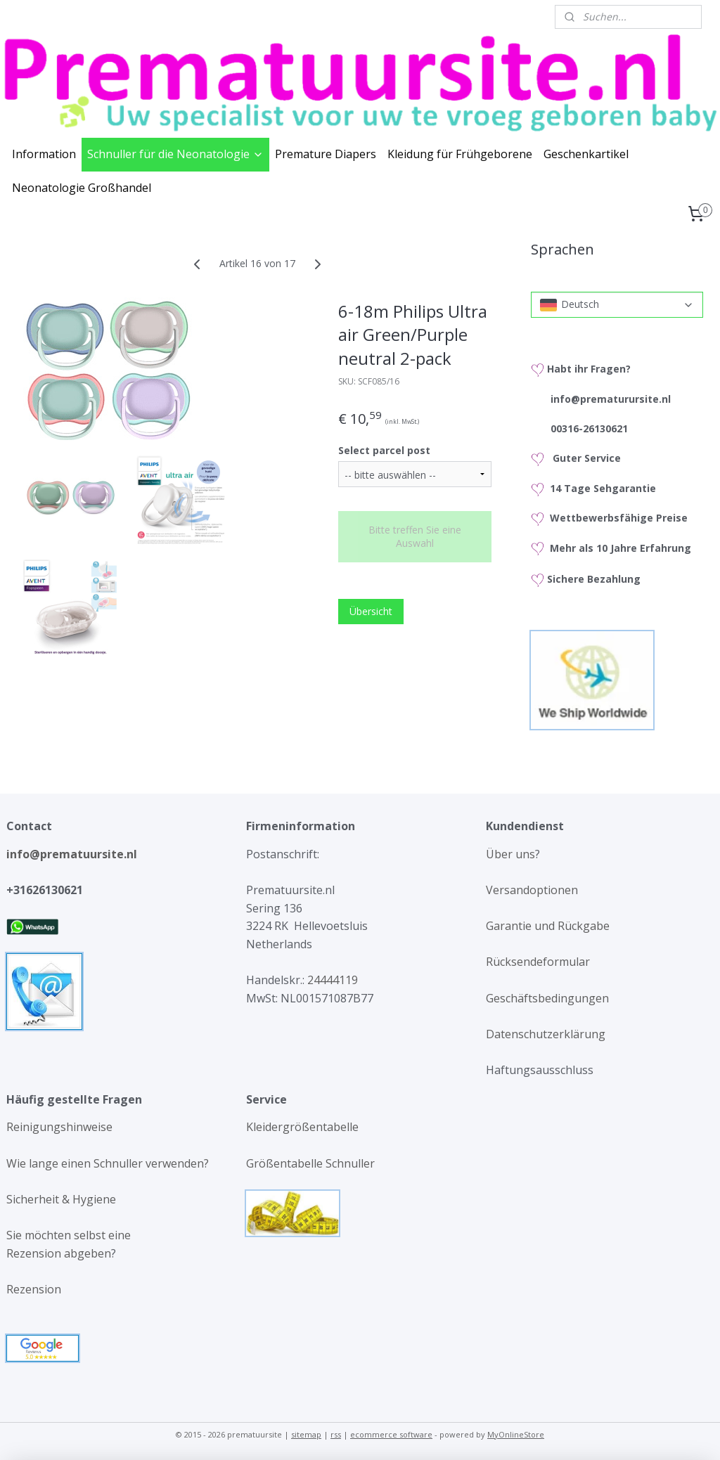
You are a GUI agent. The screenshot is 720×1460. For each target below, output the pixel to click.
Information (44, 154)
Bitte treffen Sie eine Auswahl (414, 536)
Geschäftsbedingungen (547, 998)
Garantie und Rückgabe (548, 926)
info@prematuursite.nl (74, 854)
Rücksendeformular (538, 961)
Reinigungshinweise (59, 1127)
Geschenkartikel (586, 154)
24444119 (331, 980)
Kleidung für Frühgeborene (459, 154)
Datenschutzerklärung (545, 1034)
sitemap (306, 1434)
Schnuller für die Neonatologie (175, 154)
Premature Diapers (325, 154)
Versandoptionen (532, 890)
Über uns (510, 854)
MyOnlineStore (515, 1434)
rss (335, 1434)
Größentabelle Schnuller (312, 1163)
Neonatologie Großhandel (81, 187)
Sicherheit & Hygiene (61, 1199)
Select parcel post (384, 449)
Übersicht (370, 611)
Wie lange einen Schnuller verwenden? (107, 1163)
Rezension (33, 1289)
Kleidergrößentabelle (303, 1127)
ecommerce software (391, 1434)
